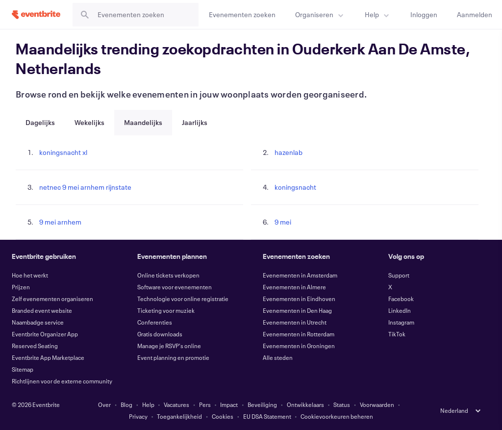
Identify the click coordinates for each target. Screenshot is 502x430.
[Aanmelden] (474, 14)
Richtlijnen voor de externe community (62, 381)
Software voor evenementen (174, 287)
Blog (126, 404)
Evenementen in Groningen (299, 346)
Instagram (401, 322)
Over (104, 404)
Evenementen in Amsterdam (300, 275)
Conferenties (154, 322)
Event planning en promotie (173, 357)
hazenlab (288, 152)
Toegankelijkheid (179, 416)
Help (148, 404)
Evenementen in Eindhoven (299, 299)
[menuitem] (320, 14)
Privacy (138, 416)
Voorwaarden (377, 404)
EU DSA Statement (267, 416)
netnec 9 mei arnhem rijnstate (85, 187)
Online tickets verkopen (168, 275)
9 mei (283, 222)
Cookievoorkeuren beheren (337, 416)
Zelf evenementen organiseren (52, 299)
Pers (205, 404)
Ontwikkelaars (305, 404)
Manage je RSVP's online (169, 346)
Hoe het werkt (30, 275)
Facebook (401, 299)
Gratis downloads (159, 334)
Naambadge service (38, 322)
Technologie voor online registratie (182, 299)
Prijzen (21, 287)
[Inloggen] (424, 14)
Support (398, 275)
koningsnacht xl (63, 152)
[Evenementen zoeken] (242, 14)
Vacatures (176, 404)
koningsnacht (295, 187)
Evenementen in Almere (294, 287)
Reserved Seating (35, 346)
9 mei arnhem (60, 222)
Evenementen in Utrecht (294, 322)
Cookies (222, 416)
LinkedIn (399, 310)
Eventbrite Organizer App (45, 334)
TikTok (396, 334)
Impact (229, 404)
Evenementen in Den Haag (297, 310)
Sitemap (22, 369)
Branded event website (42, 310)
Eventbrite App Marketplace (48, 357)
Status (341, 404)
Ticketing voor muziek (166, 310)
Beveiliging (262, 404)
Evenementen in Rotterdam (298, 334)
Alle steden (278, 357)
